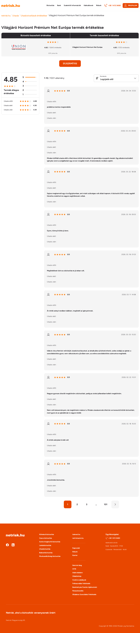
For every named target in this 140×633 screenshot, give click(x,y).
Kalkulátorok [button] (88, 5)
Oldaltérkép (76, 576)
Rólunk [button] (98, 5)
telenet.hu (76, 534)
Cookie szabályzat (79, 580)
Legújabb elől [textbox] (106, 79)
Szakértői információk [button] (72, 5)
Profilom (130, 5)
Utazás (15, 15)
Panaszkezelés (77, 591)
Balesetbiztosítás (46, 553)
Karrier (74, 555)
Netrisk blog (77, 565)
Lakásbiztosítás (45, 545)
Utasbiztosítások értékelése (34, 15)
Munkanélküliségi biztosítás (49, 556)
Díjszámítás (70, 63)
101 (105, 504)
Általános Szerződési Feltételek (84, 594)
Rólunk (75, 552)
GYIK (74, 569)
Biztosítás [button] (50, 5)
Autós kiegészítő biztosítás (49, 542)
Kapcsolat (76, 548)
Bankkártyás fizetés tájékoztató (84, 587)
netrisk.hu (6, 15)
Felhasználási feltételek (81, 583)
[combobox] (116, 78)
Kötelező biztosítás (46, 534)
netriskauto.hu (78, 538)
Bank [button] (59, 5)
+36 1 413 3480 (112, 5)
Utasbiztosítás (44, 549)
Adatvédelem (77, 573)
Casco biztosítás (45, 538)
